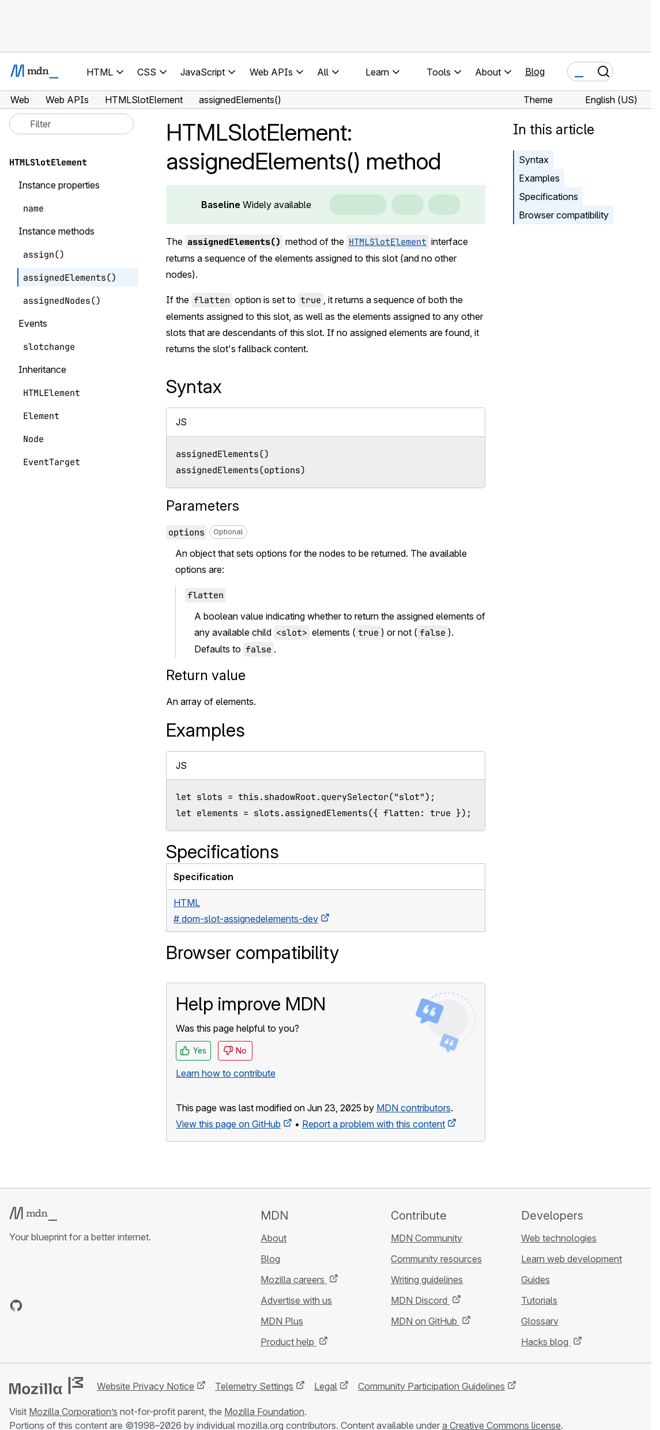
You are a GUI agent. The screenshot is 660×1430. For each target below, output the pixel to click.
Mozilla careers (294, 1279)
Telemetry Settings (254, 1386)
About (273, 1238)
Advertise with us (296, 1300)
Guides (535, 1279)
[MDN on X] (58, 1305)
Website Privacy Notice (145, 1386)
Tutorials (539, 1300)
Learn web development (571, 1259)
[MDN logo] (33, 1214)
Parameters (202, 505)
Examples (539, 178)
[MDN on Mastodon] (78, 1305)
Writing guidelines (427, 1279)
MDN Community (426, 1238)
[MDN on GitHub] (16, 1305)
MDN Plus (282, 1321)
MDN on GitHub (425, 1321)
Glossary (540, 1321)
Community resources (436, 1259)
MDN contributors (413, 1108)
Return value (206, 675)
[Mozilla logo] (46, 1385)
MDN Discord (420, 1300)
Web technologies (559, 1238)
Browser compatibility (564, 215)
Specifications (548, 196)
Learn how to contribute (226, 1073)
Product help (288, 1342)
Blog (535, 71)
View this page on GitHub (228, 1124)
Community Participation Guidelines (431, 1386)
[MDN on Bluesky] (37, 1305)
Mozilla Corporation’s (73, 1411)
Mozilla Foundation (264, 1411)
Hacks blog (546, 1342)
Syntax (534, 159)
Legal (325, 1386)
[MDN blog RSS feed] (99, 1305)
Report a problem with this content (373, 1124)
